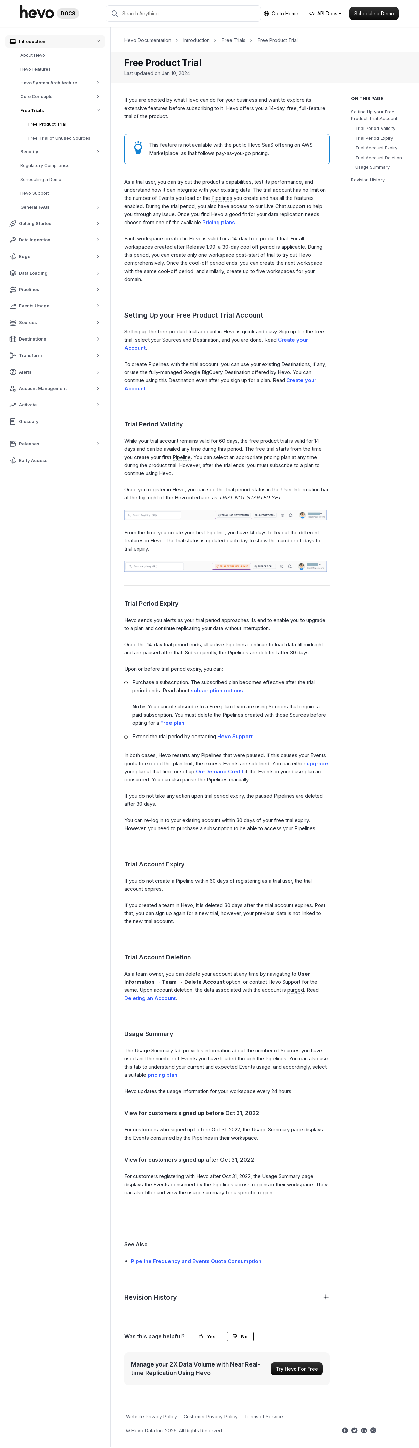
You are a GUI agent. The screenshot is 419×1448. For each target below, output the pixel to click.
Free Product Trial (47, 124)
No (240, 1336)
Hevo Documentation (147, 40)
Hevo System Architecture (62, 82)
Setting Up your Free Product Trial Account (374, 115)
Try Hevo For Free (297, 1369)
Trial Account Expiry (376, 147)
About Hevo (32, 55)
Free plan (172, 723)
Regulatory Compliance (45, 165)
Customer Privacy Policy (211, 1416)
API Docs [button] (323, 13)
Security (62, 151)
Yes (207, 1336)
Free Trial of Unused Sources (59, 138)
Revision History (368, 179)
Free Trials (62, 110)
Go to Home (281, 13)
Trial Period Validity (375, 128)
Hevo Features (35, 69)
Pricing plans (218, 222)
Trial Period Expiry (374, 138)
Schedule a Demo (374, 13)
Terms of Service (263, 1416)
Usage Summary (372, 167)
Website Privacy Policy (151, 1416)
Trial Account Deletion (378, 157)
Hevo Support (34, 193)
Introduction (196, 40)
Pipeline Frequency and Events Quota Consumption (196, 1261)
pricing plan (162, 1075)
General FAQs (62, 207)
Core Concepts (62, 96)
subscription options (217, 690)
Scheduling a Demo (40, 179)
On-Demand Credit (219, 771)
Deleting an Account (150, 998)
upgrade (317, 763)
